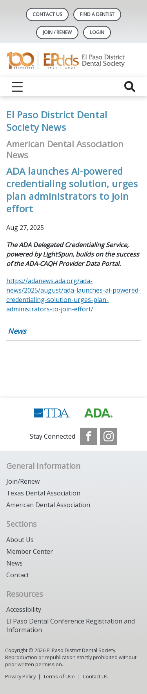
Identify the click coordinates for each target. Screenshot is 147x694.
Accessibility (23, 609)
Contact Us (47, 14)
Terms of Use (59, 676)
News (17, 331)
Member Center (29, 551)
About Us (20, 539)
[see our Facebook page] (88, 436)
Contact (17, 575)
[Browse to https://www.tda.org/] (73, 412)
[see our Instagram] (108, 436)
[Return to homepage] (73, 60)
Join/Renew (23, 481)
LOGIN (97, 32)
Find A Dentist (97, 14)
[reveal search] (130, 86)
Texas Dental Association (43, 493)
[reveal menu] (17, 86)
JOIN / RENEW (57, 32)
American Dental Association (48, 505)
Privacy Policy (20, 676)
